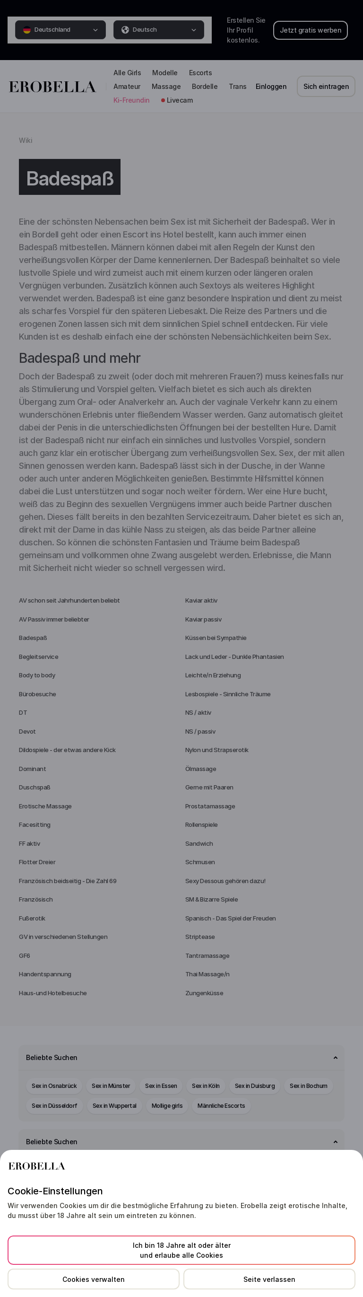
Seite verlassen (269, 1279)
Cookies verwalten (93, 1279)
